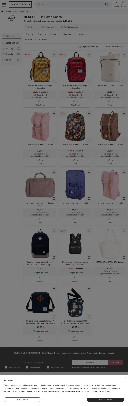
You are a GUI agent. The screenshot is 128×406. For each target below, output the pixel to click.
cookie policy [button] (59, 388)
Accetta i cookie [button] (105, 400)
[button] (125, 377)
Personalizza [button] (22, 399)
